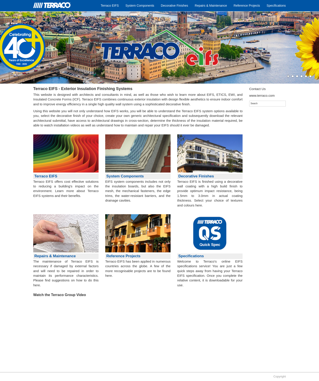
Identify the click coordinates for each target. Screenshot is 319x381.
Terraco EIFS (110, 5)
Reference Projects (247, 5)
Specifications (276, 5)
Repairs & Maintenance (211, 5)
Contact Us (257, 89)
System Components (139, 5)
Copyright (279, 376)
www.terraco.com (262, 95)
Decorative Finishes (174, 5)
